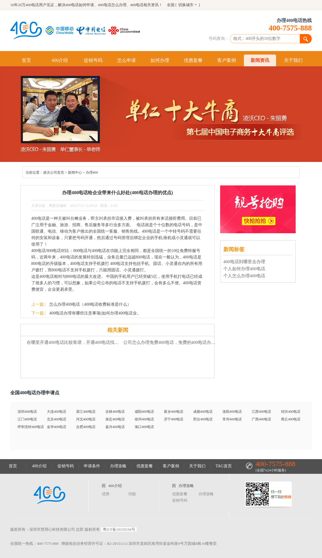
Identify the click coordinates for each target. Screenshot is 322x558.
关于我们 (293, 60)
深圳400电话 (27, 412)
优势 (105, 494)
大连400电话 (56, 412)
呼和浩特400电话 (31, 427)
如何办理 (159, 60)
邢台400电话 (203, 419)
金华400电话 (56, 427)
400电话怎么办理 (112, 5)
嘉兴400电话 (115, 427)
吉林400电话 (115, 412)
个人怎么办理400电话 (244, 275)
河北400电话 (85, 419)
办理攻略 (118, 466)
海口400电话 (144, 427)
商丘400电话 (290, 419)
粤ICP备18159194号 (119, 529)
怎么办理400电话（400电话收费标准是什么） (90, 304)
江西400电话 (261, 412)
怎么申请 (126, 60)
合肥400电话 (85, 427)
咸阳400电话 (144, 412)
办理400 (92, 172)
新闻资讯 (260, 60)
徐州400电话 (144, 419)
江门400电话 (27, 419)
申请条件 (92, 466)
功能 (132, 494)
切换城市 (185, 5)
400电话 (137, 5)
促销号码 (93, 60)
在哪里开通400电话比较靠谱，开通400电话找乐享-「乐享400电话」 (75, 342)
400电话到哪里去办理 (244, 261)
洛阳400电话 (232, 412)
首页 (26, 60)
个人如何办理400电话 (244, 268)
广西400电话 (261, 419)
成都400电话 (203, 412)
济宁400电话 (173, 419)
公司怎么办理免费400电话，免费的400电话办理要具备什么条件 (171, 342)
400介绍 (60, 60)
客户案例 (226, 60)
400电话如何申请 (80, 5)
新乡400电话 (173, 412)
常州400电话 (232, 419)
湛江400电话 (85, 412)
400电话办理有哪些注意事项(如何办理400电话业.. (94, 313)
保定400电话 (115, 419)
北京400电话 (56, 419)
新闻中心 (75, 172)
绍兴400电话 (290, 412)
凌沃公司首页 (53, 172)
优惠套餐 (193, 60)
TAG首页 (223, 466)
